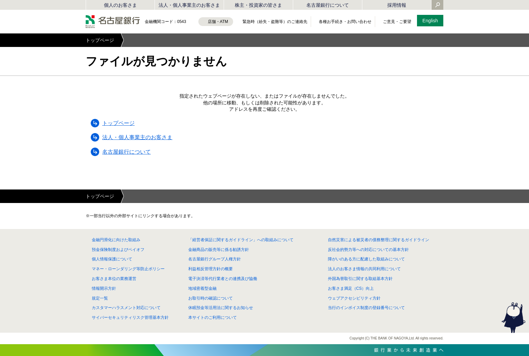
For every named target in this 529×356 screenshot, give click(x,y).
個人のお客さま (120, 5)
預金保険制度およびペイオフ (118, 249)
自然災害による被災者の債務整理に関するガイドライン (378, 239)
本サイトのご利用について (212, 317)
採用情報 (396, 5)
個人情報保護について (112, 259)
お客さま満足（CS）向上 (351, 288)
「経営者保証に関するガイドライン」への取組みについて (241, 239)
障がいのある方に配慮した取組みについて (366, 259)
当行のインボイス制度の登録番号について (366, 307)
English (430, 20)
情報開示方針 (104, 288)
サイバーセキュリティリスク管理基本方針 (130, 317)
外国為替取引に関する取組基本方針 (360, 278)
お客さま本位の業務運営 (114, 278)
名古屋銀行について (327, 5)
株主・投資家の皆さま (258, 5)
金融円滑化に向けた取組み (116, 239)
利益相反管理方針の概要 (210, 268)
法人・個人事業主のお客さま (189, 5)
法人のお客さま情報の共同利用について (364, 268)
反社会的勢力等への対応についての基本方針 (368, 249)
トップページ (100, 40)
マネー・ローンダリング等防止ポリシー (128, 268)
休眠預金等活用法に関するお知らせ (220, 307)
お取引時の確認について (210, 298)
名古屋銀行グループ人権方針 (214, 259)
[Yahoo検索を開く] (437, 5)
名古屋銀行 (113, 21)
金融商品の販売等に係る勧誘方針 (218, 249)
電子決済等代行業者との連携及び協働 (222, 278)
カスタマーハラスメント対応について (126, 307)
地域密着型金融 (202, 288)
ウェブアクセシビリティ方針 (354, 298)
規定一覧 (100, 298)
